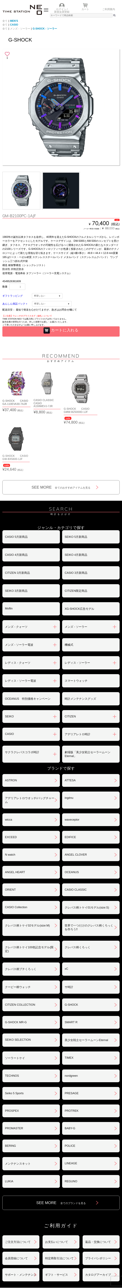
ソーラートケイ (15, 1003)
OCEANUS (72, 817)
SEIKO (9, 662)
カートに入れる (61, 330)
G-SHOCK (71, 950)
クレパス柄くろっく (77, 893)
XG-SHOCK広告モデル (79, 554)
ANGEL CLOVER (76, 800)
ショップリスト (31, 1242)
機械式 (69, 590)
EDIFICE (70, 782)
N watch (10, 800)
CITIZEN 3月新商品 (17, 518)
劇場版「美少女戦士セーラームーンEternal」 (87, 699)
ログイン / (62, 9)
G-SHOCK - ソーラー (45, 28)
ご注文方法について (18, 1187)
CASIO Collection (16, 853)
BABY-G (70, 1074)
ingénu (69, 743)
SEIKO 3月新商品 (16, 536)
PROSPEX (12, 1056)
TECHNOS (12, 1021)
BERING (10, 1091)
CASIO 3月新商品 (76, 518)
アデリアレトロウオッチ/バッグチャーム (29, 745)
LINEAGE (71, 1109)
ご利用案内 (108, 9)
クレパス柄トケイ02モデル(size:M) (27, 871)
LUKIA (9, 1127)
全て (4, 21)
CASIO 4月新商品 (16, 500)
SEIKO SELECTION (18, 985)
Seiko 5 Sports (14, 1039)
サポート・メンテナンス (20, 1220)
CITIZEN (70, 662)
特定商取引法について (59, 1204)
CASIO (14, 24)
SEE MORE (61, 433)
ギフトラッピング (12, 295)
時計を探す (90, 1242)
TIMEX (69, 1003)
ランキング (32, 1248)
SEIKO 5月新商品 (76, 482)
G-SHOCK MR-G (16, 968)
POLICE (70, 1091)
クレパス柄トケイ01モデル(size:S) (87, 853)
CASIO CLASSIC (76, 835)
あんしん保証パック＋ (15, 303)
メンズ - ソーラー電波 (19, 590)
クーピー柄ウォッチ (18, 932)
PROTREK (71, 1056)
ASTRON (11, 726)
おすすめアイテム (32, 1236)
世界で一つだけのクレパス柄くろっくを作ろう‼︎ (89, 873)
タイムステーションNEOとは (31, 1254)
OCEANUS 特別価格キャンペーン (28, 644)
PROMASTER (14, 1074)
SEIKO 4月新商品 (76, 500)
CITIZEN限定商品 (76, 536)
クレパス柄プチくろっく (20, 914)
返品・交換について (98, 1187)
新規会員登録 (61, 11)
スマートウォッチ (76, 626)
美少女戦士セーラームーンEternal (86, 985)
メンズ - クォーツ (16, 572)
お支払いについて (56, 1187)
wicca (8, 765)
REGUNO (71, 1127)
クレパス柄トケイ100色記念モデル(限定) (29, 894)
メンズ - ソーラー (20, 28)
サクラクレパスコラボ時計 (22, 698)
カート (85, 9)
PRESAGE (71, 1039)
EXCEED (11, 782)
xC (66, 914)
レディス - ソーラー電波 (20, 626)
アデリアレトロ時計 (77, 680)
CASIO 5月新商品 (16, 482)
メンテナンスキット (18, 1109)
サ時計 (69, 932)
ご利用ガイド (90, 1248)
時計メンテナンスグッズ (80, 644)
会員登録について (16, 1204)
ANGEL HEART (15, 817)
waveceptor (72, 765)
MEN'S (14, 21)
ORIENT (10, 835)
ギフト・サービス (56, 1220)
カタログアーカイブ (98, 1220)
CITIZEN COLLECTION (20, 950)
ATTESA (70, 726)
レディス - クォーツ (17, 608)
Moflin (9, 554)
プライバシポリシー (98, 1204)
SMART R (71, 968)
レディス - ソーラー (77, 608)
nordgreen (71, 1021)
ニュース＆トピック (90, 1236)
